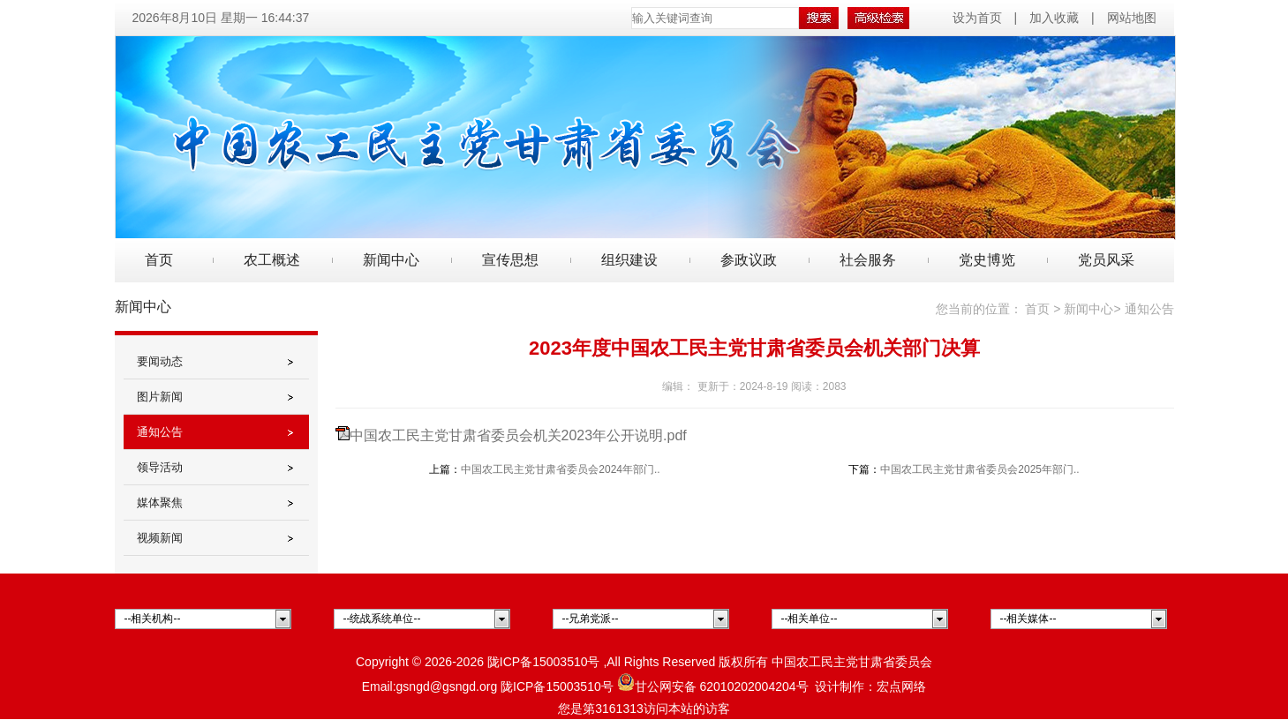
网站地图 (1131, 18)
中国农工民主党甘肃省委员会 (852, 662)
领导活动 (160, 467)
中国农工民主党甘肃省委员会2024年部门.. (560, 469)
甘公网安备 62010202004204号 (713, 686)
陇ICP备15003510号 (543, 662)
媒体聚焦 (160, 502)
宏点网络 (901, 686)
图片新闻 (160, 396)
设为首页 (979, 18)
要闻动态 (160, 361)
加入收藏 (1054, 18)
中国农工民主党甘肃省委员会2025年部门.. (979, 469)
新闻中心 (1088, 309)
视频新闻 (160, 537)
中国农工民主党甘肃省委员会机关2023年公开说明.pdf (518, 435)
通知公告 (160, 432)
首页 (159, 259)
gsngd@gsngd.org (447, 686)
